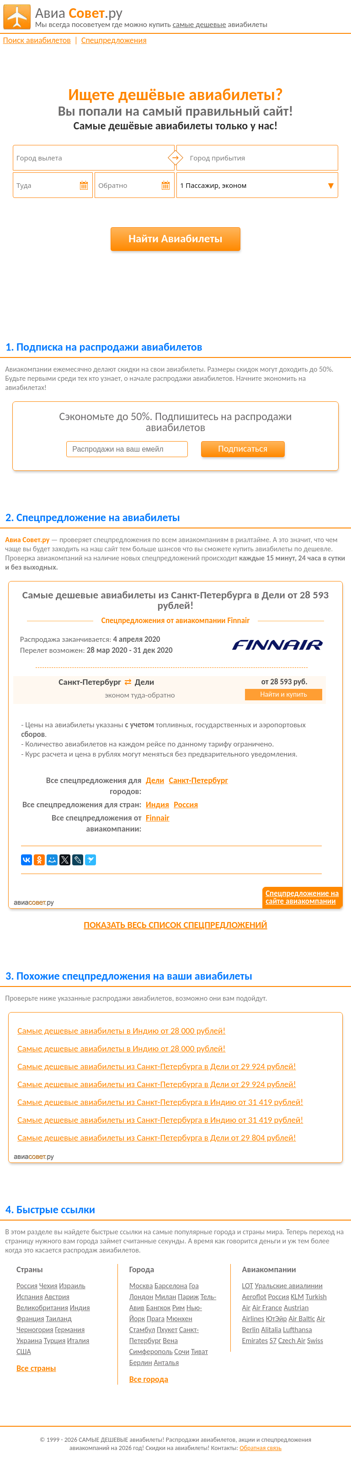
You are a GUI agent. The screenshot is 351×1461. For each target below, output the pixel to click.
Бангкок (158, 1307)
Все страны (36, 1368)
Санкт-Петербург (198, 780)
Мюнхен (179, 1318)
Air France (267, 1307)
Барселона (170, 1285)
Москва (141, 1285)
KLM (297, 1296)
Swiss (315, 1340)
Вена (170, 1340)
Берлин (140, 1362)
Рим (178, 1307)
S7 (273, 1340)
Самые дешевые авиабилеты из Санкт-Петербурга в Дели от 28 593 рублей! (175, 600)
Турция (54, 1340)
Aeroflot (254, 1296)
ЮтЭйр (276, 1318)
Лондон (141, 1296)
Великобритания (42, 1307)
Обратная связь (260, 1448)
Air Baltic (301, 1318)
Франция (30, 1318)
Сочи (181, 1351)
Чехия (48, 1285)
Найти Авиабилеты (175, 238)
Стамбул (142, 1329)
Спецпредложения (114, 40)
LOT (247, 1285)
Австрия (56, 1296)
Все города (148, 1379)
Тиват (199, 1351)
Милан (165, 1296)
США (23, 1351)
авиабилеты (151, 17)
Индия (157, 805)
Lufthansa (297, 1329)
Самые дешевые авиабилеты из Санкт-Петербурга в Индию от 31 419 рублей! (160, 1102)
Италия (78, 1340)
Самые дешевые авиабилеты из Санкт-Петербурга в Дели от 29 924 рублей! (156, 1066)
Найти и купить (283, 694)
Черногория (34, 1329)
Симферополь (151, 1351)
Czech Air (292, 1340)
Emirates (255, 1340)
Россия (186, 805)
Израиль (72, 1285)
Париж (188, 1296)
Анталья (166, 1362)
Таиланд (58, 1318)
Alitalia (271, 1329)
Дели (155, 780)
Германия (70, 1329)
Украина (29, 1340)
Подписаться (242, 448)
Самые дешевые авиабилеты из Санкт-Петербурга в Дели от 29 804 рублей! (156, 1137)
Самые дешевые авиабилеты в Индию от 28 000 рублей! (121, 1030)
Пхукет (167, 1329)
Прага (156, 1318)
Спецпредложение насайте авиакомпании (302, 897)
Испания (29, 1296)
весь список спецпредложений (175, 924)
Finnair (158, 818)
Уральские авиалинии (289, 1285)
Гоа (194, 1285)
